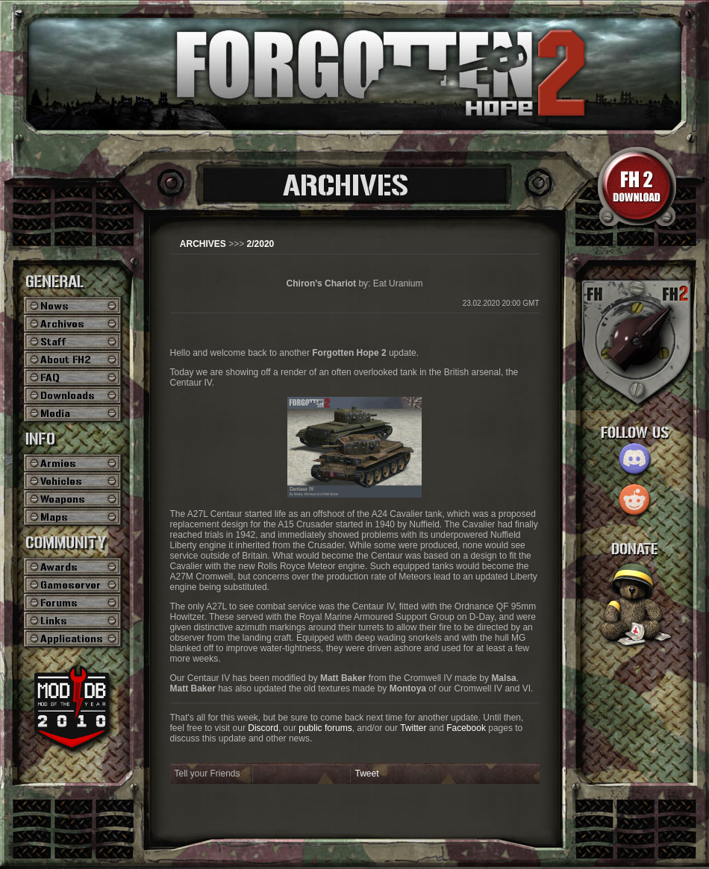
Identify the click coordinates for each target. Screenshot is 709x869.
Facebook (466, 728)
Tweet (367, 773)
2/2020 (261, 244)
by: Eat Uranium (355, 283)
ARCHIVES (203, 244)
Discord (263, 728)
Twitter (413, 728)
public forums (325, 728)
